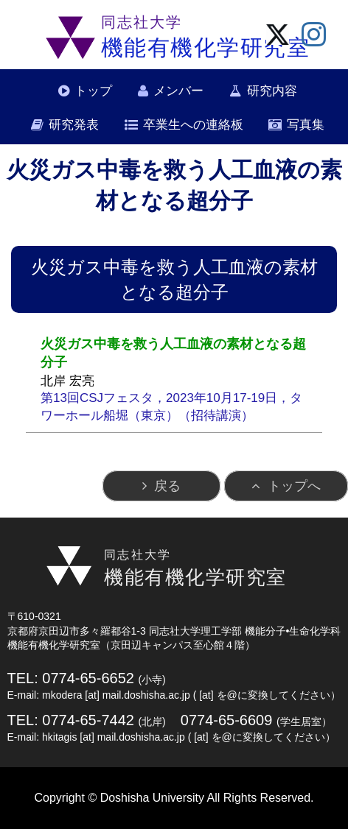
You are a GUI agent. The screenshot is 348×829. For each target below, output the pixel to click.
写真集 (305, 125)
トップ (93, 91)
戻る (167, 486)
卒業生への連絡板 (193, 125)
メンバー (178, 91)
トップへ (294, 486)
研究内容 (272, 91)
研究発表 (74, 125)
